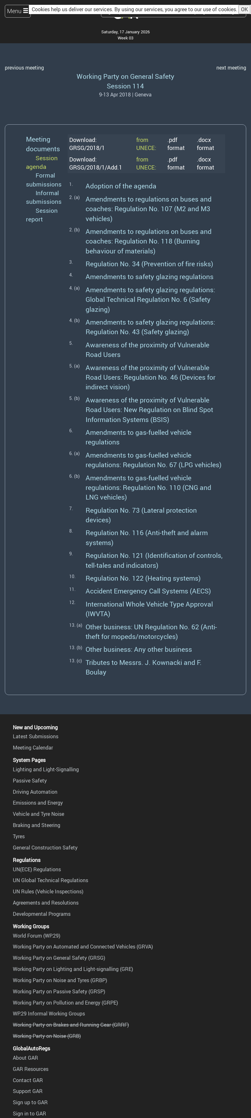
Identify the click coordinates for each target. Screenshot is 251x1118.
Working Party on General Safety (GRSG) (59, 957)
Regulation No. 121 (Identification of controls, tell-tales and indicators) (154, 560)
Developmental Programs (42, 913)
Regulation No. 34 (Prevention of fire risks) (149, 263)
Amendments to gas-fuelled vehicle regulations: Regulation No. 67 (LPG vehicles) (154, 459)
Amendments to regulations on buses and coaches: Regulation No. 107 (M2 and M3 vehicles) (149, 208)
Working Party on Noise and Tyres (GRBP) (60, 980)
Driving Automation (35, 791)
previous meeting (24, 67)
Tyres (19, 836)
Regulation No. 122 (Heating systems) (143, 578)
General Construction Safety (45, 847)
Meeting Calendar (33, 747)
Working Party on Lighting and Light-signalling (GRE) (73, 969)
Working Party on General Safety (125, 76)
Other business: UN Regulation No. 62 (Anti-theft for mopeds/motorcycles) (151, 631)
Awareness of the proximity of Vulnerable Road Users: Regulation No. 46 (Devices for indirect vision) (150, 377)
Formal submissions (44, 179)
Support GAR (28, 1091)
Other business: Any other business (139, 649)
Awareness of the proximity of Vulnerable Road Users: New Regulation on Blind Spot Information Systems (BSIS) (149, 409)
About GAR (25, 1057)
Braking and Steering (36, 825)
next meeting (231, 67)
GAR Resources (30, 1068)
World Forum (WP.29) (36, 935)
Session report (42, 214)
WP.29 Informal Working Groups (49, 1013)
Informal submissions (44, 197)
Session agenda (42, 162)
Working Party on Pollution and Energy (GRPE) (65, 1002)
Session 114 (125, 85)
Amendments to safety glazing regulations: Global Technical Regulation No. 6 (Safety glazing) (150, 299)
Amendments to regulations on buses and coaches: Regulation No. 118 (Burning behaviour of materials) (149, 241)
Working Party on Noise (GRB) (47, 1035)
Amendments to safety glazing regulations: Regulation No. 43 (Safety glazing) (150, 326)
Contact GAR (28, 1080)
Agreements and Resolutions (46, 902)
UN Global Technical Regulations (50, 880)
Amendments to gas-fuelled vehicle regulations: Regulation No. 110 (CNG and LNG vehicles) (148, 487)
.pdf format (176, 144)
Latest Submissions (35, 736)
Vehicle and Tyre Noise (38, 813)
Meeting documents (43, 143)
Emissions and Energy (38, 802)
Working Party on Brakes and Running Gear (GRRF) (71, 1024)
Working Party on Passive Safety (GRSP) (59, 991)
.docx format (205, 144)
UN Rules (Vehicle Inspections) (48, 891)
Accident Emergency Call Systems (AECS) (148, 590)
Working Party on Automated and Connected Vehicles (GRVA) (83, 946)
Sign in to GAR (29, 1113)
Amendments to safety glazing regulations (149, 276)
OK (244, 9)
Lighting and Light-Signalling (46, 769)
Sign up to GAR (30, 1102)
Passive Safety (30, 780)
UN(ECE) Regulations (37, 869)
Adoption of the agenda (121, 185)
